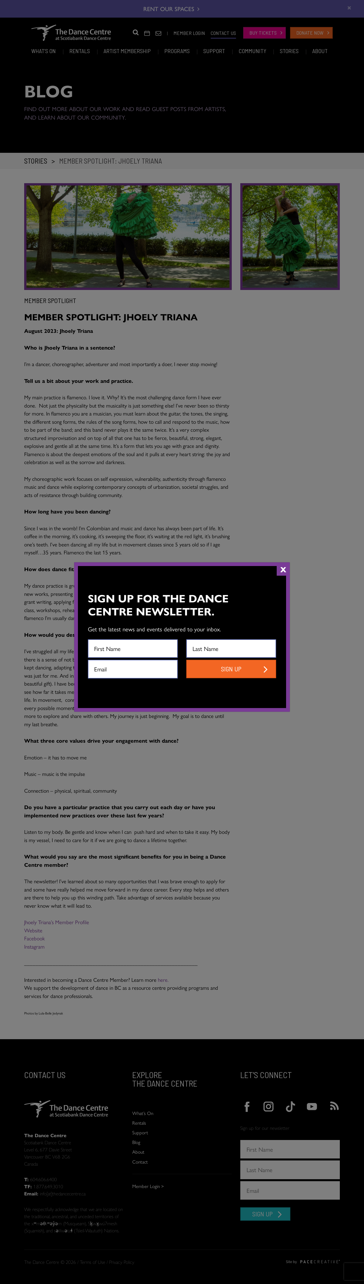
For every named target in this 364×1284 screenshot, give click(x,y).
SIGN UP (231, 669)
